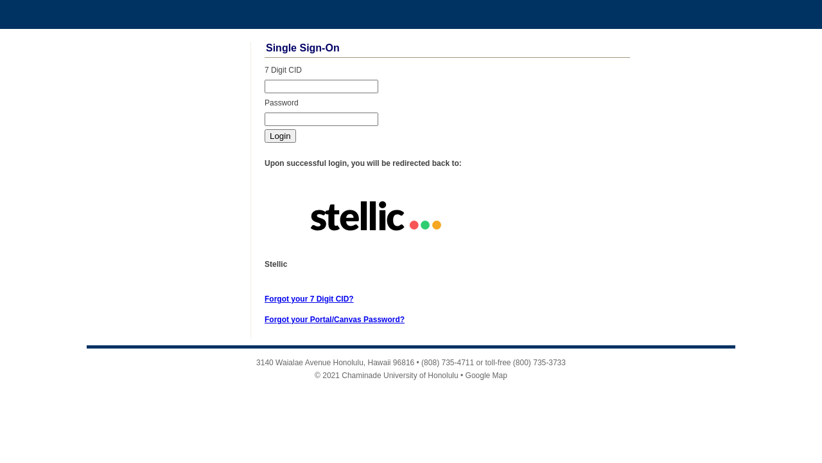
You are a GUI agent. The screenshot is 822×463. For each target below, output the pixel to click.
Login (280, 136)
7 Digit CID (283, 70)
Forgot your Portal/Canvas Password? (335, 319)
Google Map (486, 375)
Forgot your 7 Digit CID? (309, 299)
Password (282, 102)
